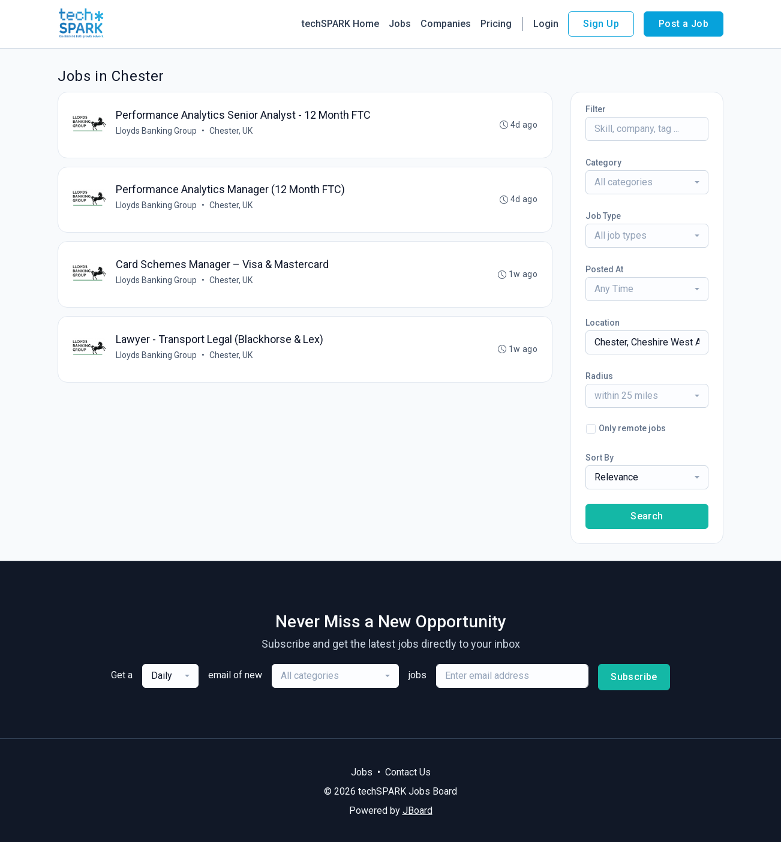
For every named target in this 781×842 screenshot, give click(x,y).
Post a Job (683, 23)
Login (545, 23)
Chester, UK (231, 131)
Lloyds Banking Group (156, 131)
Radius (599, 376)
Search (646, 516)
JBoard (417, 810)
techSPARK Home (340, 23)
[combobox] (646, 182)
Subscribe (634, 676)
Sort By (599, 457)
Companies (445, 23)
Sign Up (601, 23)
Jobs (400, 23)
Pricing (496, 23)
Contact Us (408, 772)
